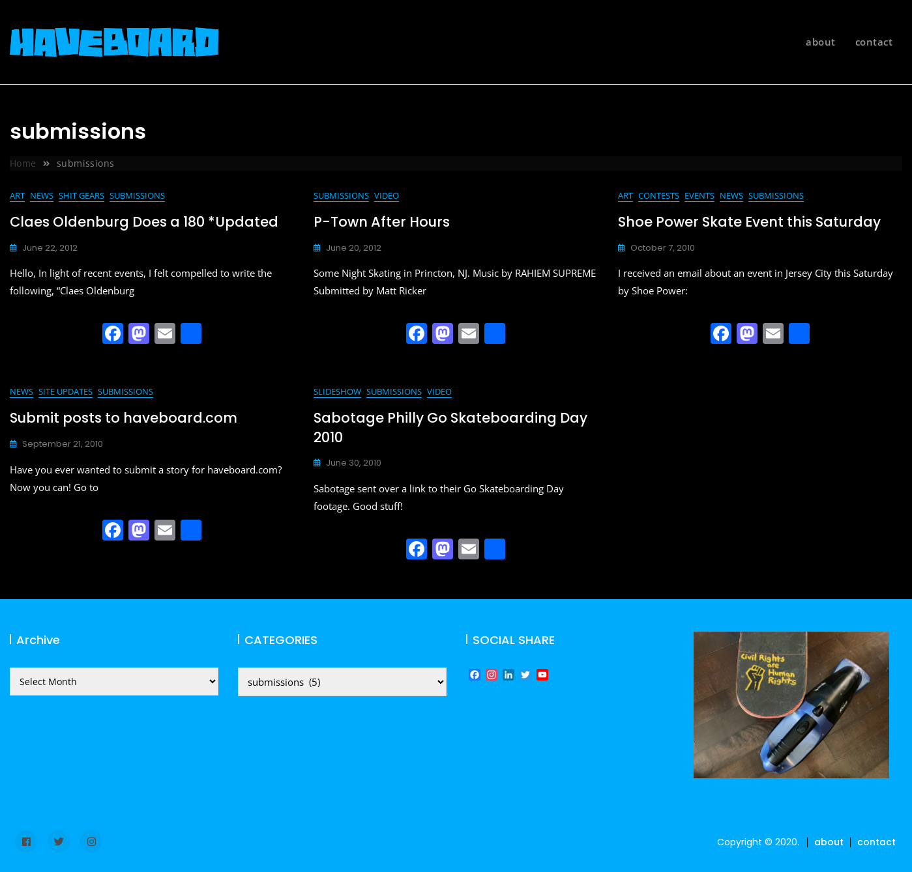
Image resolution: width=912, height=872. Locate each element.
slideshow (337, 391)
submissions (137, 195)
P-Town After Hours (382, 221)
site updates (65, 391)
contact (874, 41)
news (41, 195)
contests (658, 195)
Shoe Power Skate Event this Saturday (749, 221)
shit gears (81, 195)
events (699, 195)
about (821, 41)
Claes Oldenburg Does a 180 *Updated (144, 221)
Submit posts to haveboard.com (123, 417)
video (386, 195)
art (17, 195)
